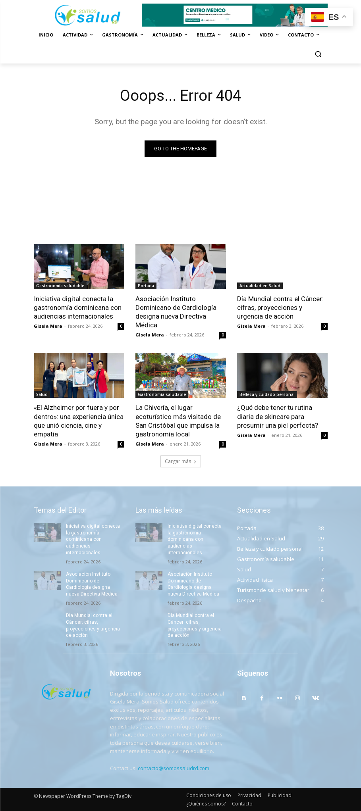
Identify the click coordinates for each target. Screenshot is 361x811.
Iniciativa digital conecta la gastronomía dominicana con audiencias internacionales (78, 307)
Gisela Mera (48, 326)
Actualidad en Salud (259, 285)
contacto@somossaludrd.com (173, 768)
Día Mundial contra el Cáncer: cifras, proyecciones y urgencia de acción (280, 307)
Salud (42, 394)
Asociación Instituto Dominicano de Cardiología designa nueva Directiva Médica (175, 312)
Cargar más (181, 461)
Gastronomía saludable (60, 285)
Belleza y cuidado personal (267, 394)
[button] (318, 54)
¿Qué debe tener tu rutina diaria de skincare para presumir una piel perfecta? (277, 416)
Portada (146, 285)
